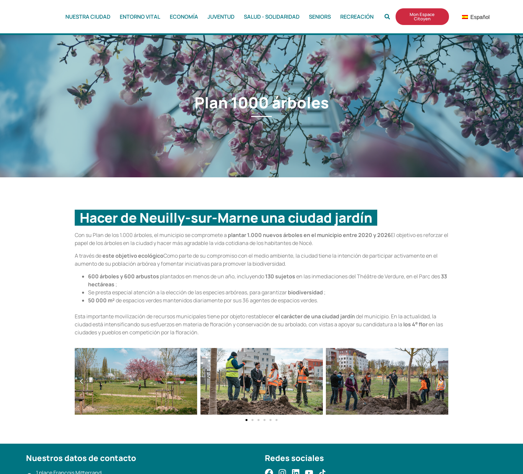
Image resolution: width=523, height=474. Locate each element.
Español (470, 17)
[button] (387, 17)
